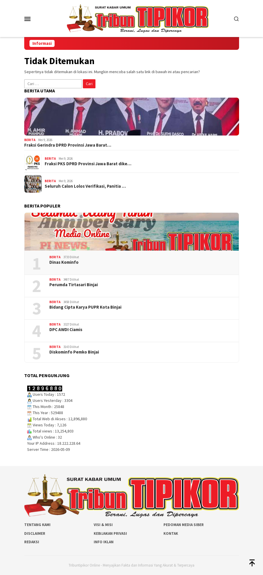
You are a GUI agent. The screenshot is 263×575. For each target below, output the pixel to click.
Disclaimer (34, 533)
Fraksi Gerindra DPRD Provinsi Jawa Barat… (67, 145)
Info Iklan (104, 541)
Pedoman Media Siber (183, 524)
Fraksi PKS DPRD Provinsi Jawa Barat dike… (88, 163)
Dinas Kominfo (64, 262)
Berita (29, 140)
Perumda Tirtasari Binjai (73, 284)
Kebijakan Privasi (110, 533)
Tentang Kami (37, 524)
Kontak (170, 533)
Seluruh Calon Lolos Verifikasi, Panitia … (85, 186)
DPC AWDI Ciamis (65, 329)
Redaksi (31, 541)
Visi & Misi (103, 524)
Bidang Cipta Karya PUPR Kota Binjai (85, 307)
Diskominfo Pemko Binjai (74, 352)
